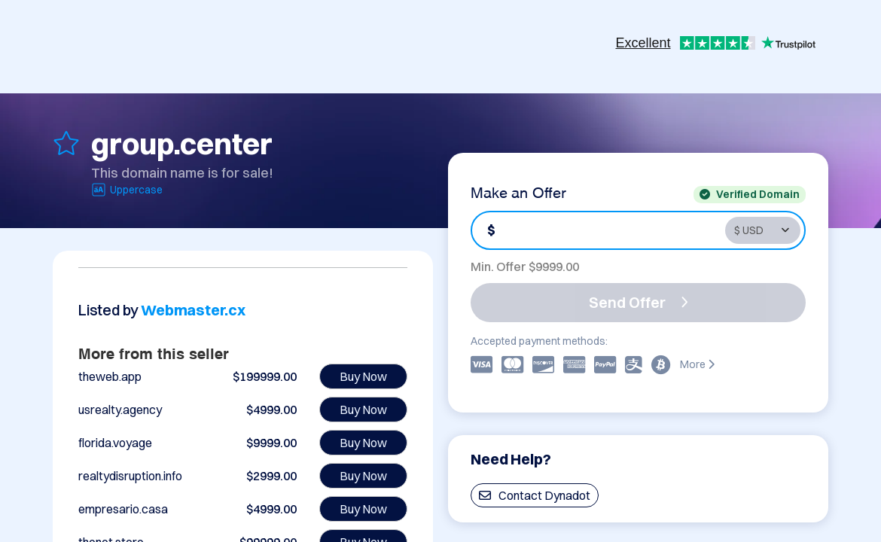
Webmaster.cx (193, 309)
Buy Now (363, 376)
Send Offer (638, 302)
